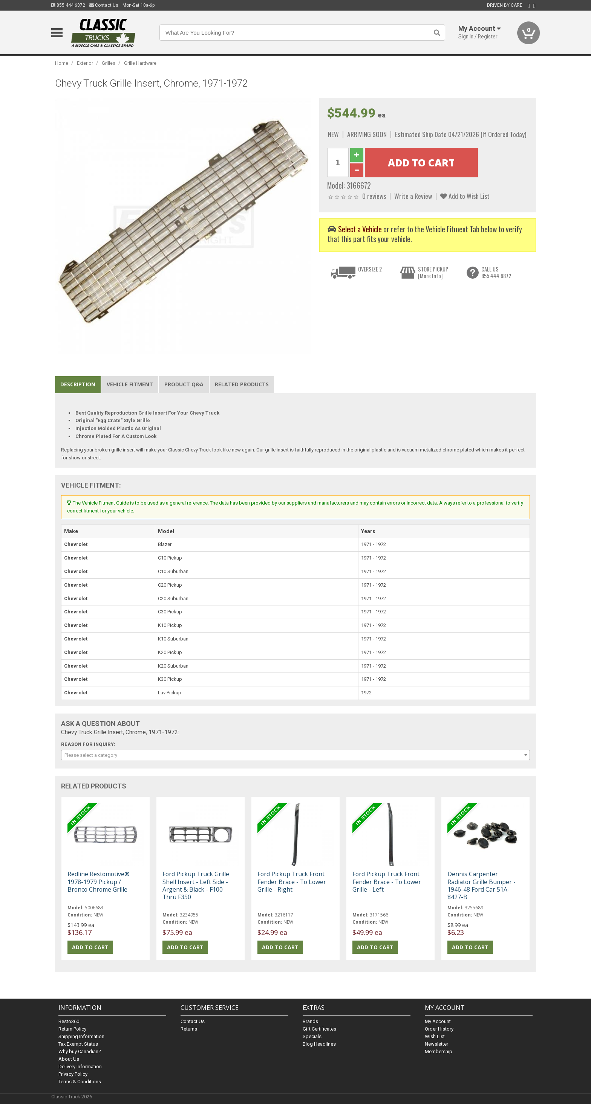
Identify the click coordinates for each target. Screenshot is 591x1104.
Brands (310, 1021)
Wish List (435, 1036)
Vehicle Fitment (130, 384)
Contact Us (103, 5)
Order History (439, 1029)
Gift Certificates (319, 1029)
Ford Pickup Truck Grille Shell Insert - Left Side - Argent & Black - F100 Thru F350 (195, 885)
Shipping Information (81, 1036)
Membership (438, 1051)
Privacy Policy (72, 1074)
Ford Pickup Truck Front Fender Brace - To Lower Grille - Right (291, 881)
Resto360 (68, 1021)
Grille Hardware (140, 63)
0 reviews (374, 196)
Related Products (242, 384)
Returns (189, 1029)
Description (77, 384)
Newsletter (436, 1044)
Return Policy (72, 1029)
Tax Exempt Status (78, 1044)
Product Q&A (184, 384)
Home (61, 63)
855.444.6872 (68, 5)
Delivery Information (80, 1066)
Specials (312, 1036)
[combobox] (295, 755)
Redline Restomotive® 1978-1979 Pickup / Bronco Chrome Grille (98, 881)
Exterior (85, 63)
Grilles (108, 63)
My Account (438, 1021)
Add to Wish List (465, 196)
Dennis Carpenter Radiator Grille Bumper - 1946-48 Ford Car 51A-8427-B (481, 885)
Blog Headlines (319, 1044)
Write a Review (413, 196)
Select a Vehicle (360, 229)
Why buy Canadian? (79, 1051)
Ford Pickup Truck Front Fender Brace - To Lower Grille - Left (386, 881)
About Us (68, 1059)
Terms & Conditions (79, 1081)
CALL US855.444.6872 (496, 272)
